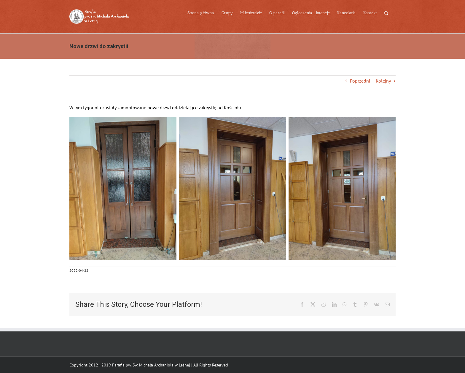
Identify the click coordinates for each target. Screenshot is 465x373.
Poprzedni (360, 81)
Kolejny (383, 81)
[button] (386, 12)
